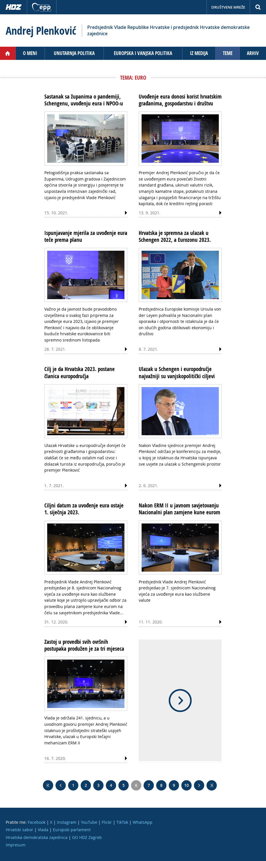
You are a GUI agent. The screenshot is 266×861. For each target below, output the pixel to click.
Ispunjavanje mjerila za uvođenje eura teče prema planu (85, 236)
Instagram (66, 822)
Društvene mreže (228, 7)
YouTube (89, 822)
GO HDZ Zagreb (87, 837)
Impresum (15, 845)
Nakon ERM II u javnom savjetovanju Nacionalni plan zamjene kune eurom (179, 509)
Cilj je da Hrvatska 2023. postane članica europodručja (79, 372)
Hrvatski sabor (19, 829)
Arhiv (253, 53)
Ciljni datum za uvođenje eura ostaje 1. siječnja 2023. (84, 509)
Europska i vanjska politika (143, 53)
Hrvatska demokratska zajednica (37, 837)
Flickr (107, 822)
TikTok (122, 822)
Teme (228, 53)
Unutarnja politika (74, 53)
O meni (30, 53)
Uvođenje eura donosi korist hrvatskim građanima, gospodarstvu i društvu (180, 100)
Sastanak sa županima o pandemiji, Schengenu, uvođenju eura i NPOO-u (83, 100)
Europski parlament (72, 829)
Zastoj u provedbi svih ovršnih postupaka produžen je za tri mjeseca (84, 645)
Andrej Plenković (41, 30)
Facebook (36, 822)
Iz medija (199, 53)
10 (186, 785)
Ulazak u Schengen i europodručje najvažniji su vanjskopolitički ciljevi (177, 372)
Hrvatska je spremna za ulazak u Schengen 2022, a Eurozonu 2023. (175, 236)
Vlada (43, 829)
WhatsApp (142, 822)
